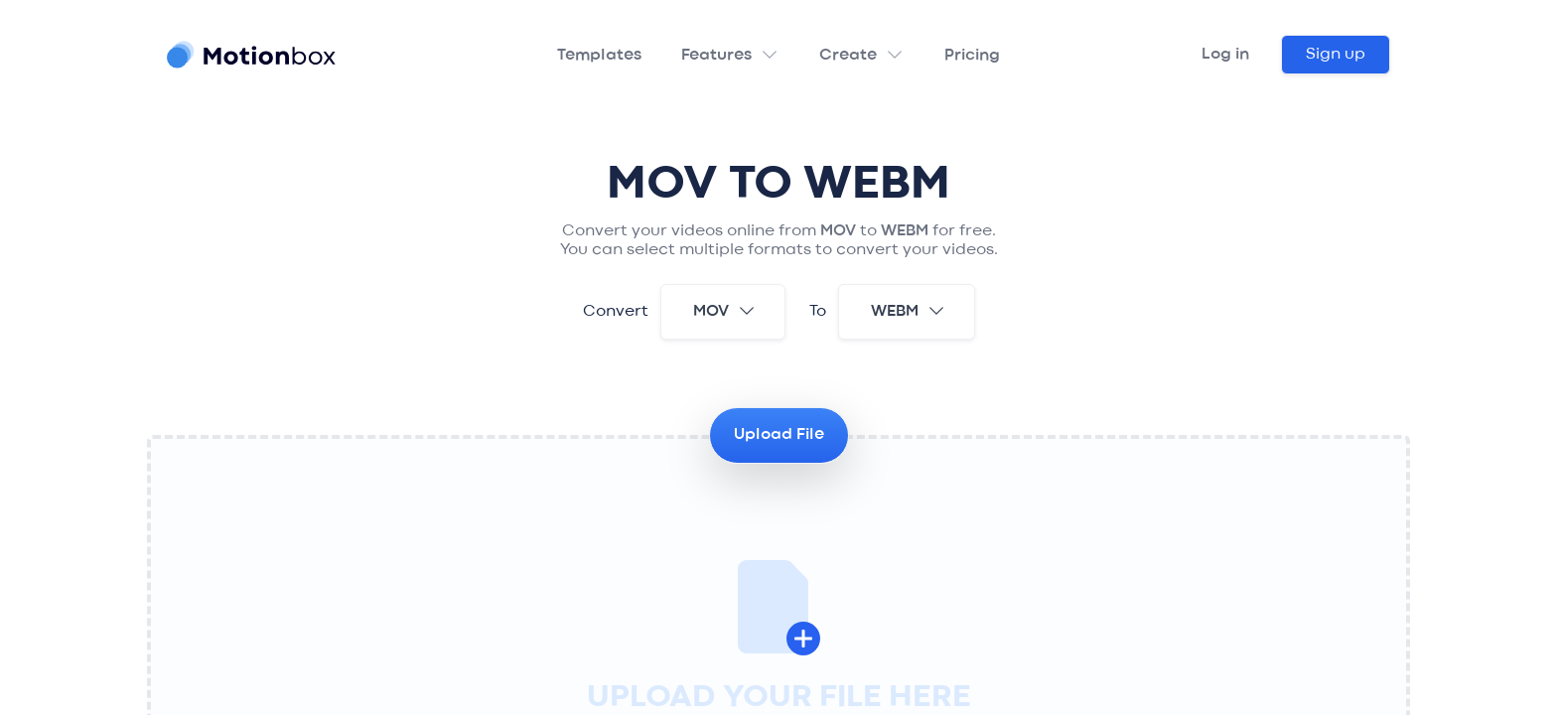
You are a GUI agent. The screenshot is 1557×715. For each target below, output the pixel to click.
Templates (599, 56)
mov (725, 311)
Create (848, 56)
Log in (1225, 55)
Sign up (1335, 55)
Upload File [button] (779, 435)
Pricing (972, 56)
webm (908, 311)
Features (716, 56)
